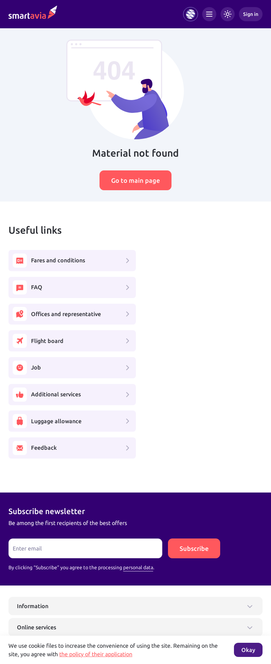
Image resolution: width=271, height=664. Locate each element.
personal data (138, 461)
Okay (248, 649)
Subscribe (194, 442)
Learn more (21, 622)
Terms (97, 629)
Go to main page (135, 180)
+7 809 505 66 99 (112, 606)
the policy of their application (95, 654)
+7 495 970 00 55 (30, 606)
